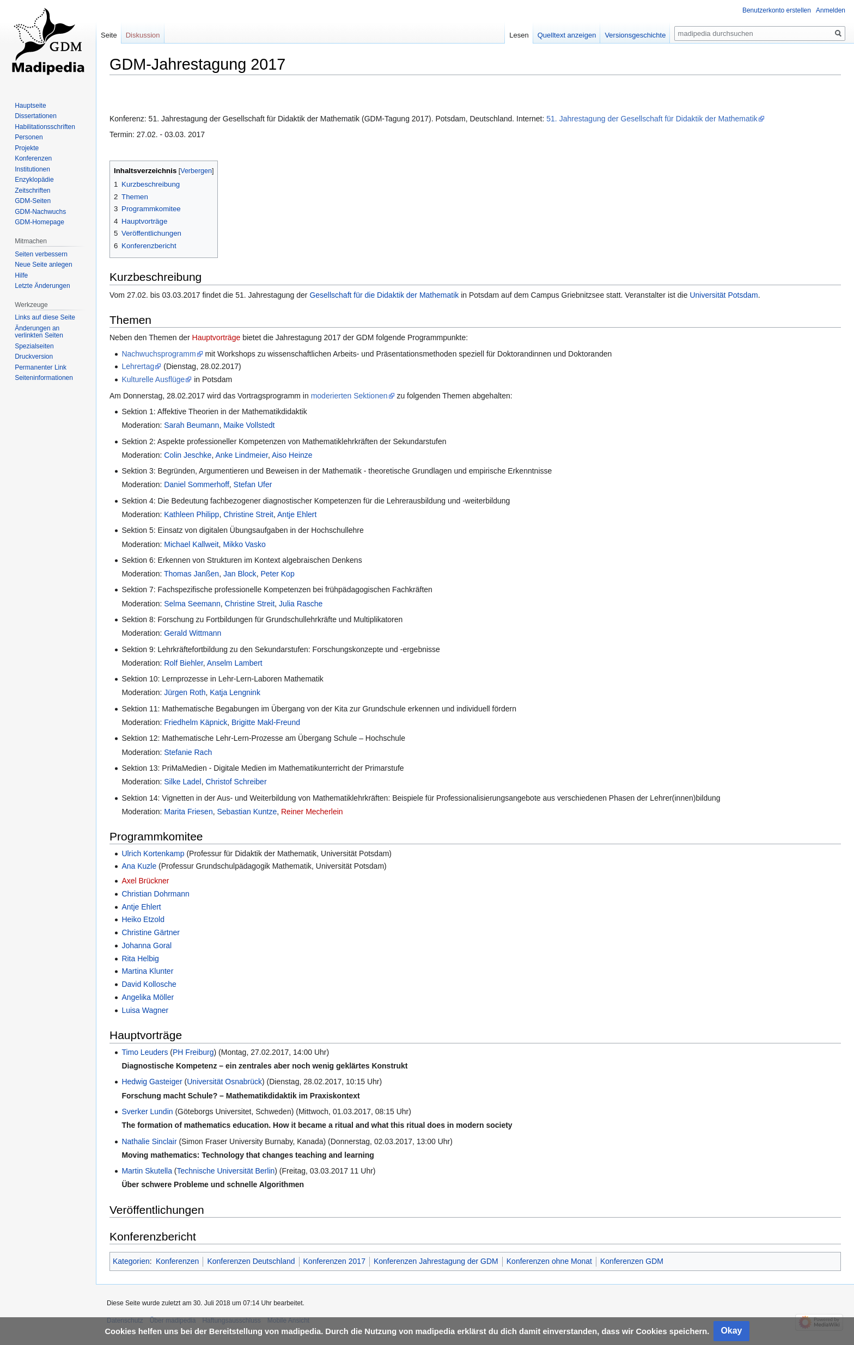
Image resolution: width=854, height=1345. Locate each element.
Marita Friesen (188, 811)
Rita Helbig (139, 958)
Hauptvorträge (217, 337)
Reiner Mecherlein (312, 811)
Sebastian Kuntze (247, 811)
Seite (109, 35)
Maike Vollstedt (248, 425)
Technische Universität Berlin (226, 1170)
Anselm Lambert (235, 663)
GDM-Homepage (39, 222)
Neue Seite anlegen (43, 264)
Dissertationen (36, 116)
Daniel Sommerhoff (196, 484)
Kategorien (131, 1261)
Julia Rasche (300, 603)
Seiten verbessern (41, 254)
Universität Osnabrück (224, 1081)
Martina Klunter (147, 971)
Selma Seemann (192, 603)
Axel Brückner (145, 880)
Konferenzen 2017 (334, 1261)
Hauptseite (30, 105)
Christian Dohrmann (155, 893)
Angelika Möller (147, 997)
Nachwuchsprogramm (158, 353)
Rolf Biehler (183, 663)
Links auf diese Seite (45, 317)
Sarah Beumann (191, 425)
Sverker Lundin (147, 1111)
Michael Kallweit (191, 544)
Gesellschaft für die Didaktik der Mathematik (384, 295)
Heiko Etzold (142, 919)
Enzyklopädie (34, 179)
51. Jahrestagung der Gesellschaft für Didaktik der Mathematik (652, 118)
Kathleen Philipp (191, 514)
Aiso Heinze (292, 455)
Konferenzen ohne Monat (549, 1261)
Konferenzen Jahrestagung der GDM (436, 1261)
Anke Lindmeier (241, 455)
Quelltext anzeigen (567, 35)
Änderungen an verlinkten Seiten (39, 332)
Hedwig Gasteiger (151, 1081)
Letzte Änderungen (42, 286)
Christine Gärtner (150, 932)
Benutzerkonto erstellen (776, 10)
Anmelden (830, 10)
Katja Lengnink (235, 692)
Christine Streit (248, 514)
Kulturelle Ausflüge (153, 379)
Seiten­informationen (44, 378)
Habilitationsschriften (45, 127)
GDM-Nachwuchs (40, 212)
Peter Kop (277, 573)
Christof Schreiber (236, 781)
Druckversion (34, 356)
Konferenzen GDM (631, 1261)
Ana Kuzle (138, 866)
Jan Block (240, 573)
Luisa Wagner (144, 1010)
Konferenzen (177, 1261)
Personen (28, 137)
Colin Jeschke (187, 455)
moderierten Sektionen (349, 395)
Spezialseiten (34, 346)
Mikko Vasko (244, 544)
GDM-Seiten (33, 201)
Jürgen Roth (184, 692)
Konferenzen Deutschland (251, 1261)
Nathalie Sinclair (148, 1141)
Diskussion (143, 35)
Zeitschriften (32, 190)
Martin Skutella (146, 1170)
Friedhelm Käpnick (195, 722)
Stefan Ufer (253, 484)
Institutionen (32, 169)
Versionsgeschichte (635, 35)
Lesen (518, 35)
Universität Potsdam (724, 295)
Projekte (27, 148)
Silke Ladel (183, 781)
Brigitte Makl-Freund (265, 722)
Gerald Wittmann (192, 633)
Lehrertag (137, 366)
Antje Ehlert (296, 514)
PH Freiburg (193, 1052)
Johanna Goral (146, 945)
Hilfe (21, 275)
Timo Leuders (144, 1052)
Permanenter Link (40, 367)
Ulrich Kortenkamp (152, 853)
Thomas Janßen (191, 573)
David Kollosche (148, 984)
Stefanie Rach (188, 752)
